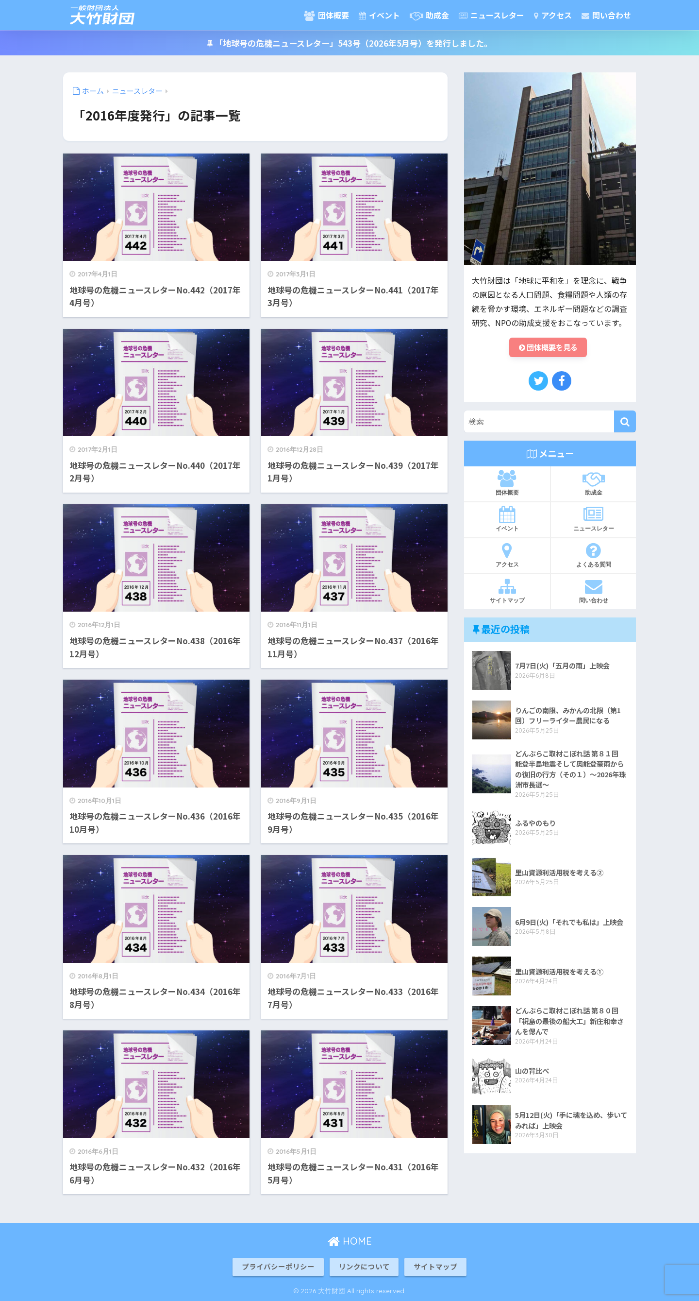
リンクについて (364, 1266)
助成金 (429, 15)
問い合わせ (606, 15)
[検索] (625, 423)
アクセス (553, 15)
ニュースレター (491, 15)
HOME (350, 1241)
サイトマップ (507, 592)
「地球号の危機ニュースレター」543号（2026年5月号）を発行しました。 (349, 43)
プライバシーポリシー (278, 1266)
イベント (379, 15)
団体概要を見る (548, 348)
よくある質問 (593, 556)
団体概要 (326, 15)
